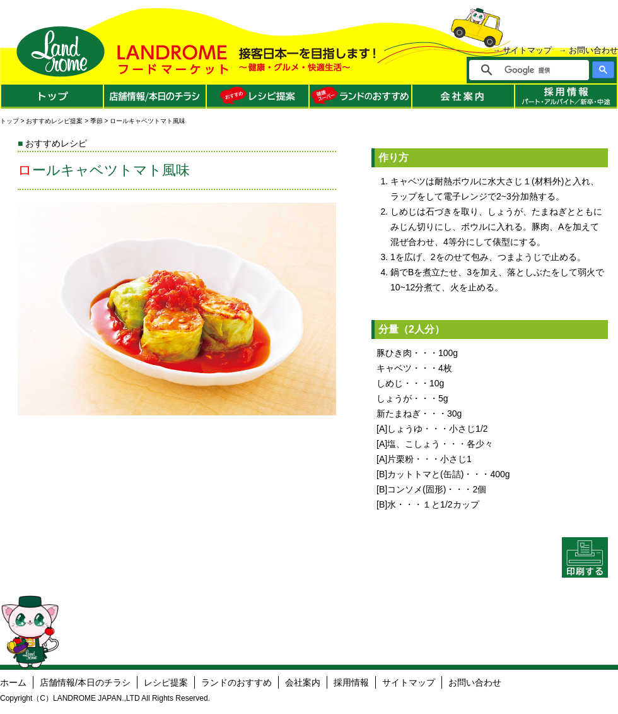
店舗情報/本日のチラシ (85, 682)
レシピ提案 (166, 682)
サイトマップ (527, 50)
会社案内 (302, 682)
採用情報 (351, 682)
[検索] (537, 70)
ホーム (13, 682)
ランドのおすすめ (236, 682)
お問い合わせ (593, 50)
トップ (9, 120)
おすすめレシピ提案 (54, 120)
